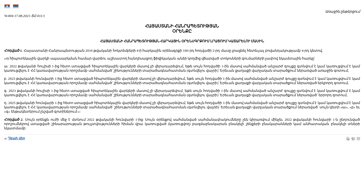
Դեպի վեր (16, 138)
